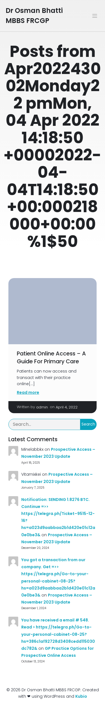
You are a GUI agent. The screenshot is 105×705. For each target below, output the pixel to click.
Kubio (81, 696)
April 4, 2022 (67, 407)
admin (42, 407)
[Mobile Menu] (94, 15)
